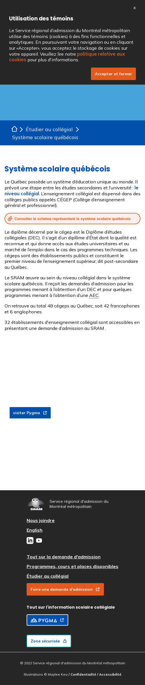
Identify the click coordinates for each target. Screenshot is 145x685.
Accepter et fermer (113, 73)
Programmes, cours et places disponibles (72, 566)
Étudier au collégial (48, 576)
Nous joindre (41, 520)
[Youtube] (39, 541)
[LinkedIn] (30, 541)
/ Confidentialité (83, 674)
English (34, 530)
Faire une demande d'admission (65, 589)
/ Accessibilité (109, 674)
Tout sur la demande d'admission (64, 556)
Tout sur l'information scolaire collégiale (71, 607)
